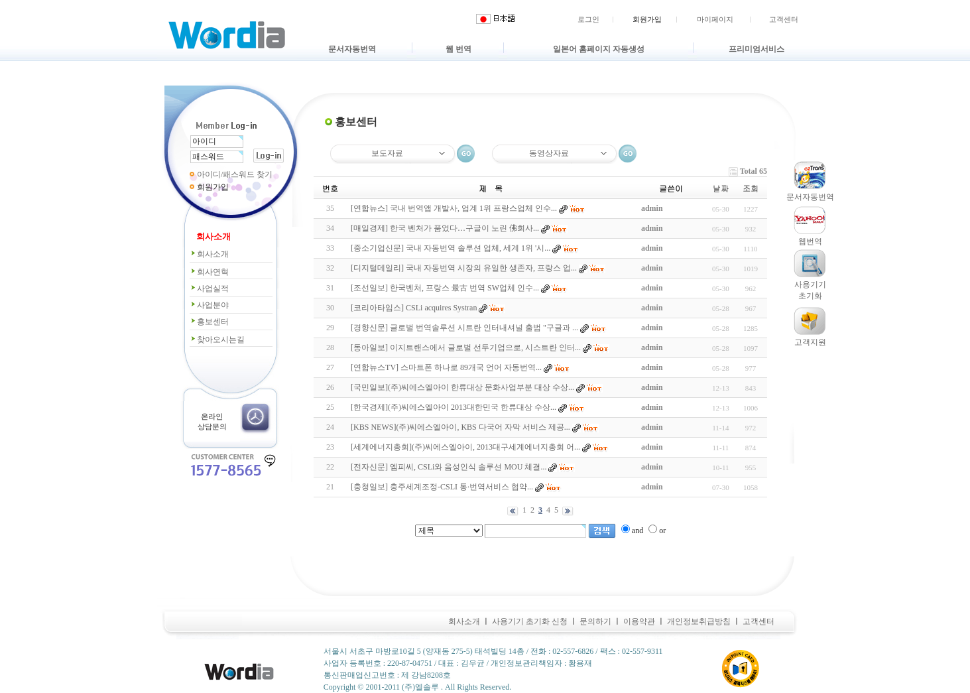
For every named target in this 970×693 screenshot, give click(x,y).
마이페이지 (715, 19)
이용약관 (639, 621)
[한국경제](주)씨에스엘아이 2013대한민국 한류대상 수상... (453, 407)
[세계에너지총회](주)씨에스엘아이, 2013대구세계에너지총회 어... (465, 447)
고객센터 (783, 19)
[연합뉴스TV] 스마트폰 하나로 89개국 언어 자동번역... (446, 367)
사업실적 (209, 288)
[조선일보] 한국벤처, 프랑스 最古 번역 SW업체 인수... (445, 287)
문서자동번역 (352, 49)
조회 (750, 188)
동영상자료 (549, 153)
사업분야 (209, 305)
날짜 (721, 188)
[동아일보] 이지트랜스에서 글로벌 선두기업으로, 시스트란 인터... (466, 347)
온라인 (212, 416)
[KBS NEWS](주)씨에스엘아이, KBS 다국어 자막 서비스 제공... (460, 427)
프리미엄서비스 (756, 49)
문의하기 (595, 621)
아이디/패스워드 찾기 (235, 174)
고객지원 (810, 342)
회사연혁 (209, 272)
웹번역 (810, 241)
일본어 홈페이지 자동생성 (598, 49)
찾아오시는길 (217, 339)
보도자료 (387, 153)
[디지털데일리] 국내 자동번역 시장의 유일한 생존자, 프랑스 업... (464, 268)
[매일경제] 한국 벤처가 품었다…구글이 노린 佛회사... (445, 228)
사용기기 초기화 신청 (530, 621)
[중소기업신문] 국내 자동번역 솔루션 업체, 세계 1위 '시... (450, 248)
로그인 (588, 19)
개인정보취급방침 (699, 621)
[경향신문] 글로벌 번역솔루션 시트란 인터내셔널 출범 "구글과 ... (464, 327)
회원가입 (647, 19)
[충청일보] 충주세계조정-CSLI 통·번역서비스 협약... (442, 486)
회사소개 (209, 254)
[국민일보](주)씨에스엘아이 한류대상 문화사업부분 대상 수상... (462, 387)
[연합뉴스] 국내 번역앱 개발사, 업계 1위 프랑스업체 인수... (454, 208)
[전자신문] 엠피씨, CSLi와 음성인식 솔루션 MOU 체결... (448, 467)
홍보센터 (209, 321)
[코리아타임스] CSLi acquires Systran (414, 307)
